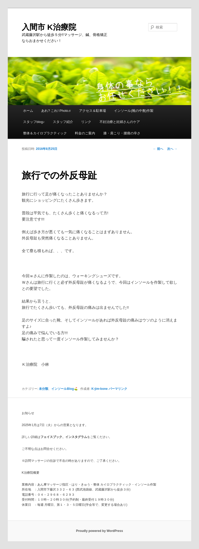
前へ (158, 149)
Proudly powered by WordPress (99, 531)
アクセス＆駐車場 (92, 111)
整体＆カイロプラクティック (45, 133)
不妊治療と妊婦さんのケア (120, 122)
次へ (172, 149)
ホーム (28, 111)
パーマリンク (118, 389)
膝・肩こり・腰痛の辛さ (121, 133)
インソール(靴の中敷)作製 (133, 111)
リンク (86, 122)
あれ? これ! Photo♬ (56, 111)
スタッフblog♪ (34, 122)
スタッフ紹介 (63, 122)
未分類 (43, 389)
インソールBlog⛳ (64, 389)
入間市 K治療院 (49, 27)
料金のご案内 (85, 133)
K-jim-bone (99, 389)
